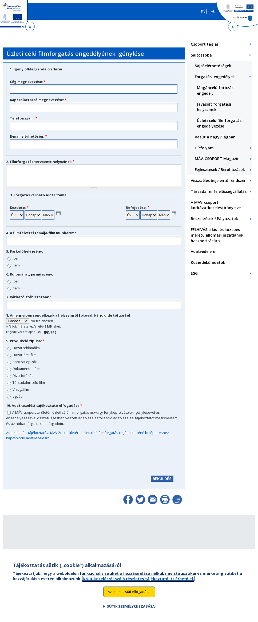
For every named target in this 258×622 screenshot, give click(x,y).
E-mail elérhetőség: (28, 136)
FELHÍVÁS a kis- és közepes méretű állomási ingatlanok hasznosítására (217, 235)
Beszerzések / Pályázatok (214, 218)
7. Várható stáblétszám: (29, 300)
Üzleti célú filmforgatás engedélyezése (219, 123)
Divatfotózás (23, 379)
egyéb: (18, 400)
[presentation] (58, 217)
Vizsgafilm (21, 393)
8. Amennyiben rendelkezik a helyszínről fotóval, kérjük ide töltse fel (68, 319)
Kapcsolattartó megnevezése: (38, 99)
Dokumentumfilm (26, 372)
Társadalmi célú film (29, 386)
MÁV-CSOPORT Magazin (217, 158)
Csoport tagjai (204, 44)
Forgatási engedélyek (215, 76)
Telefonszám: (23, 118)
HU (213, 11)
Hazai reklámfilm (26, 351)
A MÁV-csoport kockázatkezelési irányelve (216, 205)
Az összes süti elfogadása (129, 591)
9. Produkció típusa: (25, 344)
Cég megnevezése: (28, 81)
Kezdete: (19, 211)
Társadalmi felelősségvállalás (219, 191)
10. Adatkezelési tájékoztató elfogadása (44, 409)
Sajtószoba (201, 55)
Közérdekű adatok (208, 262)
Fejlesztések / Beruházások (220, 169)
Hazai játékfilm (25, 358)
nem (16, 269)
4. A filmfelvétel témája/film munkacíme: (42, 236)
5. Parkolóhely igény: (24, 255)
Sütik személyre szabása (131, 606)
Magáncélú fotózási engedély (216, 90)
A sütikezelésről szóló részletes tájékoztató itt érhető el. (138, 578)
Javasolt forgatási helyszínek (214, 107)
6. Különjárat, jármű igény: (29, 278)
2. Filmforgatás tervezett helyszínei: (40, 161)
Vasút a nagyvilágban (215, 136)
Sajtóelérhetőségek (213, 65)
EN (203, 11)
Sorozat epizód (25, 365)
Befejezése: (137, 211)
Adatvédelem (203, 251)
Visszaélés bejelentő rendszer (218, 180)
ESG (194, 273)
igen (16, 262)
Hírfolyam (204, 147)
